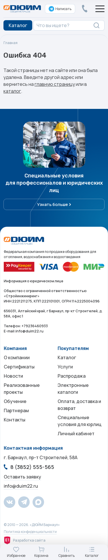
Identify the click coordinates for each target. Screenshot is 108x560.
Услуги (65, 367)
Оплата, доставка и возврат (79, 404)
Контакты (14, 420)
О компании (17, 357)
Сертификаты (19, 367)
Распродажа (72, 376)
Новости (13, 376)
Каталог (67, 357)
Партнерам (16, 410)
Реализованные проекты (22, 388)
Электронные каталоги (73, 388)
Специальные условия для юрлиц (80, 420)
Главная (10, 42)
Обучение (15, 401)
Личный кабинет (76, 433)
